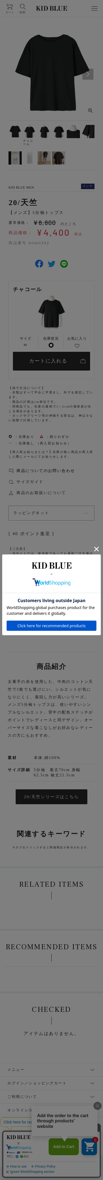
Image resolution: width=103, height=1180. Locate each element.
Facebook (45, 1144)
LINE (70, 1144)
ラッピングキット (31, 513)
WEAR (91, 1144)
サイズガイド (29, 482)
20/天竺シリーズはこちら (51, 797)
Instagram (15, 1144)
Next (87, 74)
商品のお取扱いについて (41, 493)
